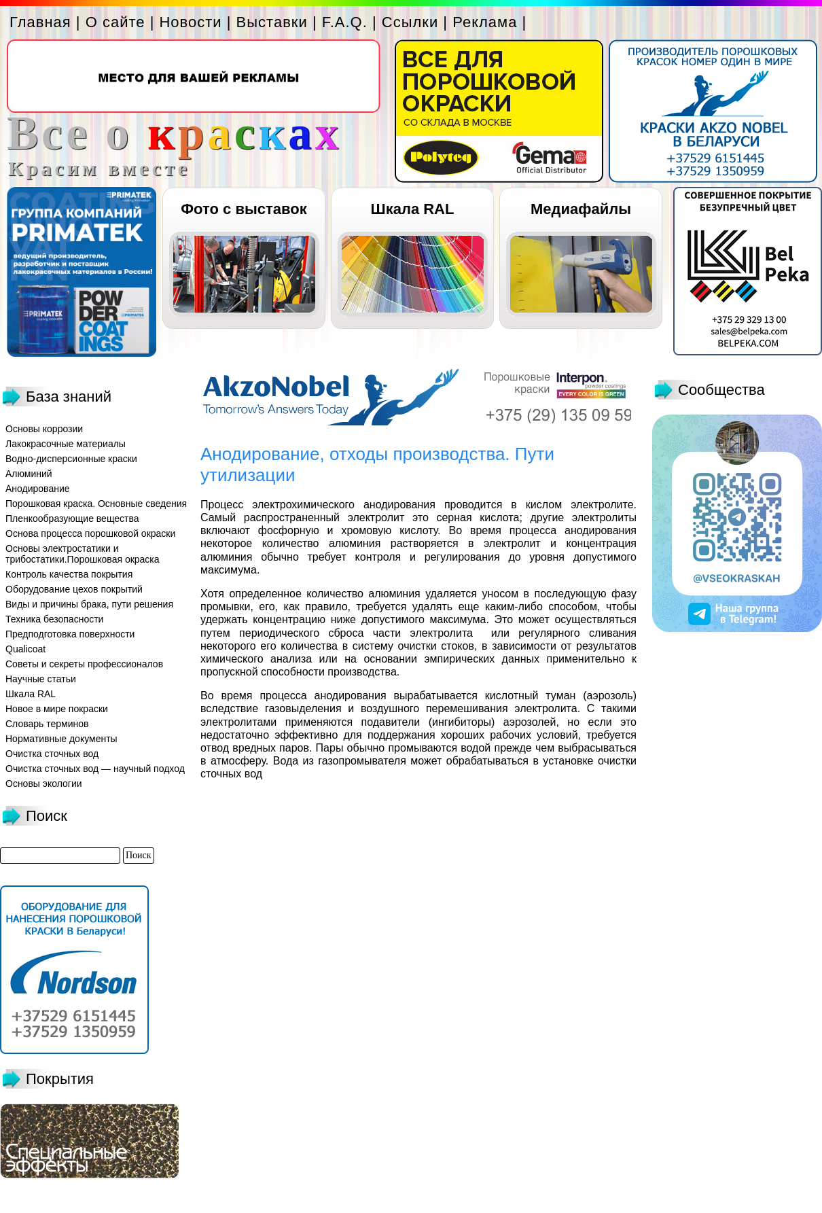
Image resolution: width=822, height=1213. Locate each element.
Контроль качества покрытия (68, 574)
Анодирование (37, 488)
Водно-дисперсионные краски (71, 458)
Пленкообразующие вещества (72, 518)
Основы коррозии (44, 428)
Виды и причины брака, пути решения (89, 604)
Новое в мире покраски (56, 708)
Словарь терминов (47, 723)
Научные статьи (40, 678)
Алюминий (28, 473)
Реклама (484, 22)
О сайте (115, 22)
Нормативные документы (61, 738)
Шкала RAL (412, 208)
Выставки (272, 22)
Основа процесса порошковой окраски (90, 533)
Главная (40, 22)
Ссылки (410, 22)
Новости (190, 22)
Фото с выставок (243, 208)
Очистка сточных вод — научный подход (95, 768)
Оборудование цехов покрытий (74, 589)
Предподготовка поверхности (70, 634)
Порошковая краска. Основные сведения (96, 503)
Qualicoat (25, 649)
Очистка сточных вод (52, 753)
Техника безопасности (54, 619)
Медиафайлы (581, 208)
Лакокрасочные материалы (65, 443)
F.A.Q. (345, 22)
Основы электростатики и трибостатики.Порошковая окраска (82, 554)
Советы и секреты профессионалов (84, 663)
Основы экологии (43, 783)
